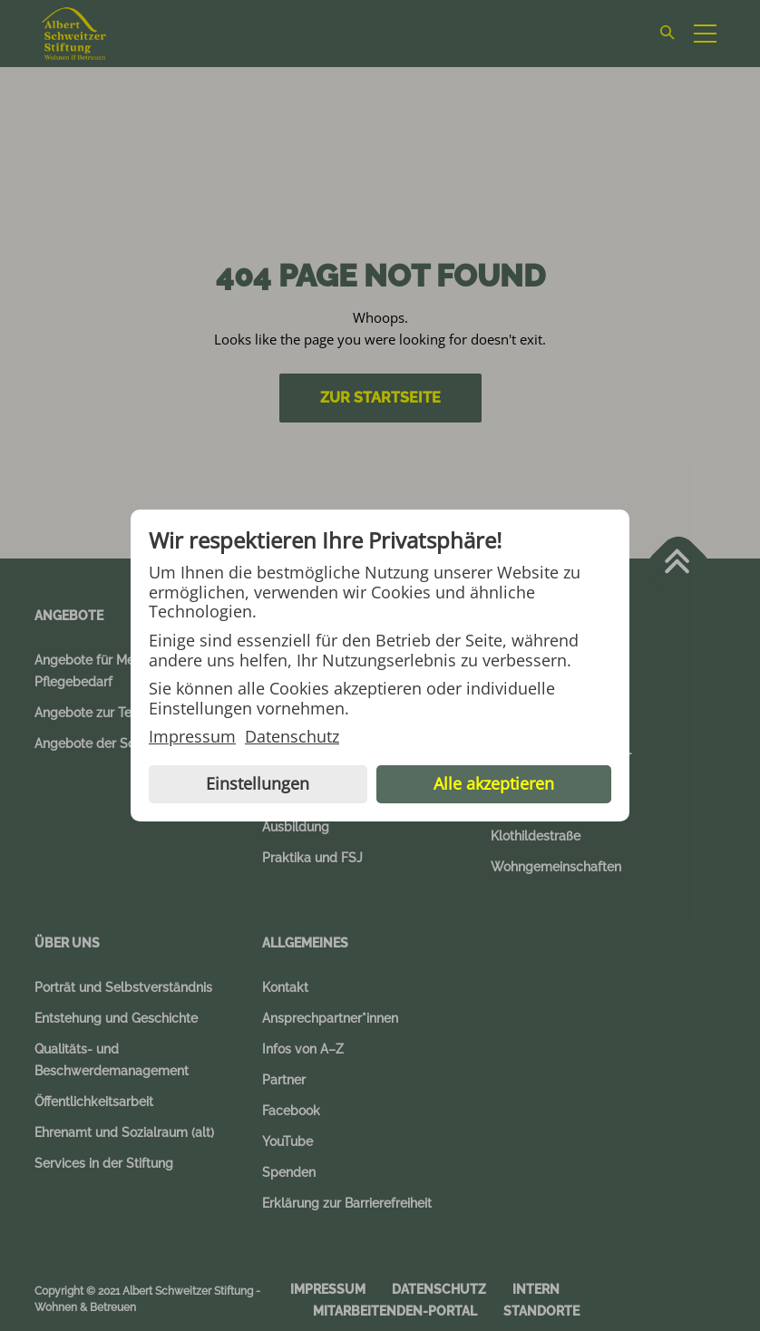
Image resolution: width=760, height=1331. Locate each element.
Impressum (192, 737)
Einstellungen (257, 783)
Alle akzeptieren (494, 783)
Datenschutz (292, 737)
